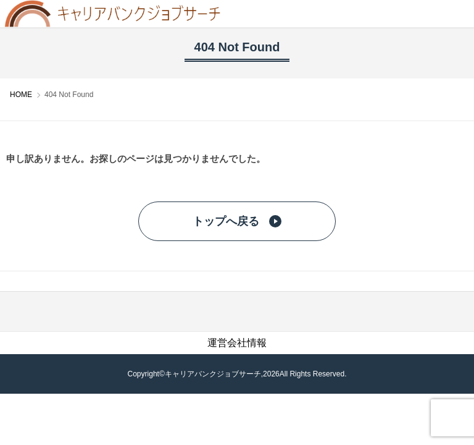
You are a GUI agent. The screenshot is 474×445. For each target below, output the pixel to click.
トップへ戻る (237, 221)
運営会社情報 (237, 342)
